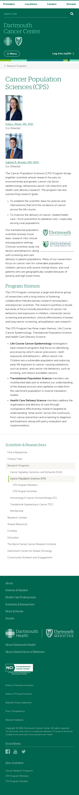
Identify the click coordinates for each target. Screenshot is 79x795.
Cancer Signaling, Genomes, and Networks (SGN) (36, 472)
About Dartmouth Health (20, 645)
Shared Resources (17, 524)
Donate (71, 4)
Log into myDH (61, 53)
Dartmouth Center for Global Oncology (29, 551)
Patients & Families (16, 590)
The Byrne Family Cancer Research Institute (31, 544)
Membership (16, 511)
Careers (51, 4)
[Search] (72, 14)
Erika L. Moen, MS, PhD (19, 124)
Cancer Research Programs (19, 771)
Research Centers (17, 517)
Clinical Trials (14, 459)
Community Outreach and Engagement (29, 557)
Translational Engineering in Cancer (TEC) (31, 504)
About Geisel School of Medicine (25, 652)
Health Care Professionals (20, 597)
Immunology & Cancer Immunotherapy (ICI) (33, 498)
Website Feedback (14, 720)
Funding (12, 531)
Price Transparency (15, 711)
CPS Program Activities (25, 491)
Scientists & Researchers (26, 445)
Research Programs (16, 66)
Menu (13, 54)
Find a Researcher (17, 452)
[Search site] (36, 14)
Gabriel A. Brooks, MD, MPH (22, 162)
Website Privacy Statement (18, 703)
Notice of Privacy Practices (18, 694)
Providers (9, 4)
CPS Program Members (25, 485)
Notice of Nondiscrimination (19, 685)
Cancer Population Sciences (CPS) (28, 479)
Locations (31, 4)
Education (13, 537)
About (9, 583)
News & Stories (14, 611)
